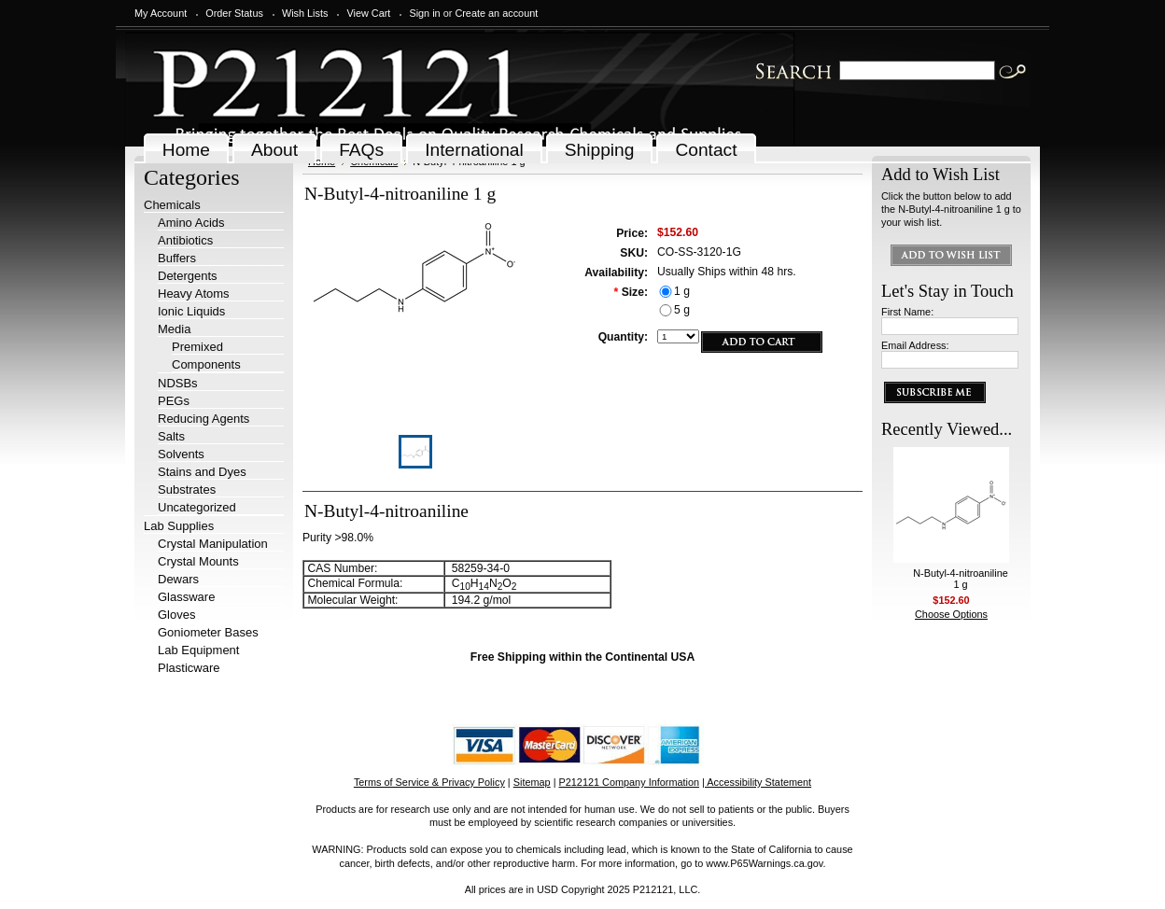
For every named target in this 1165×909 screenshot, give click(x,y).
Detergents (188, 276)
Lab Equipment (198, 650)
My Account (160, 13)
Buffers (177, 258)
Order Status (234, 13)
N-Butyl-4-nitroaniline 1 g (960, 578)
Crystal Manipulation (213, 544)
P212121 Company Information (629, 782)
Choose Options (951, 614)
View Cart (368, 13)
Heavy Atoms (194, 294)
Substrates (187, 489)
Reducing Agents (203, 419)
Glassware (186, 597)
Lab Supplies (179, 526)
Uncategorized (197, 507)
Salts (171, 436)
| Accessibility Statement (756, 782)
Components (206, 364)
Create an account (496, 13)
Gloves (176, 615)
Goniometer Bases (208, 632)
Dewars (178, 579)
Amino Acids (191, 223)
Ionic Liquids (191, 311)
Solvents (181, 454)
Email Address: (915, 345)
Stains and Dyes (202, 472)
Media (174, 329)
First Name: (907, 311)
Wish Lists (305, 13)
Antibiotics (185, 240)
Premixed (197, 347)
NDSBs (178, 383)
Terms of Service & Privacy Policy (429, 782)
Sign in (424, 13)
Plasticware (188, 668)
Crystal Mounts (198, 561)
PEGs (173, 401)
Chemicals (172, 205)
